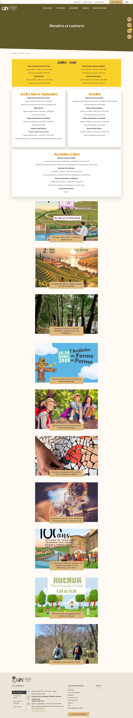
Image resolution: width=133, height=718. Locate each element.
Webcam (70, 702)
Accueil (14, 53)
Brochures (71, 690)
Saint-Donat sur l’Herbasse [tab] (18, 702)
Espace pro (77, 2)
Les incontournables (74, 692)
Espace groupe (99, 2)
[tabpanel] (46, 701)
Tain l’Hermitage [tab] (18, 692)
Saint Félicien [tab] (17, 706)
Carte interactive (73, 700)
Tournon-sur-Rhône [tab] (17, 696)
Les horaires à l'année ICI (39, 711)
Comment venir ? (73, 697)
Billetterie (116, 2)
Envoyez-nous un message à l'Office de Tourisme (46, 696)
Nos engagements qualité (75, 708)
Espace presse (88, 2)
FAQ (69, 705)
